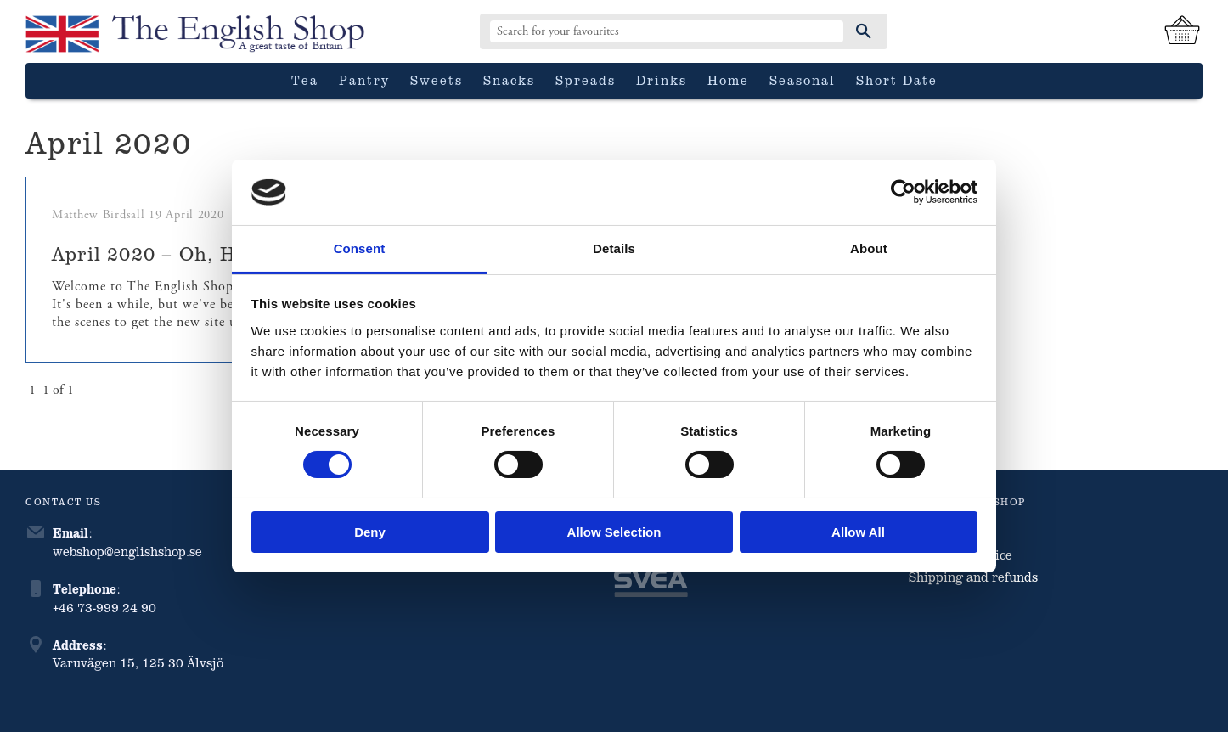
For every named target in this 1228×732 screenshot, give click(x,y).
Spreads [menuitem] (585, 79)
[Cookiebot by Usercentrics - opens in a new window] (903, 192)
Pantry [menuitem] (364, 79)
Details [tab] (614, 248)
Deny (370, 532)
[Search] (863, 31)
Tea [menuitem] (304, 79)
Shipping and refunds (973, 576)
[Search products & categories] (666, 31)
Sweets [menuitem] (436, 79)
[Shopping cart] (1182, 31)
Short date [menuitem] (897, 79)
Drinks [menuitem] (661, 79)
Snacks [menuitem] (509, 79)
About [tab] (868, 248)
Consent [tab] (360, 248)
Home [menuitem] (728, 79)
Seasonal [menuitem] (802, 79)
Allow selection (614, 532)
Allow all (858, 532)
